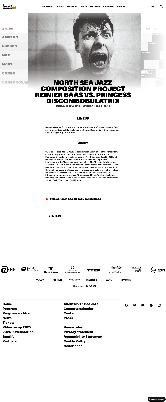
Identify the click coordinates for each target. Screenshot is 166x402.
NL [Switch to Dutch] (152, 6)
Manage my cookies (156, 399)
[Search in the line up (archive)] (161, 6)
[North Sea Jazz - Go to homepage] (9, 6)
